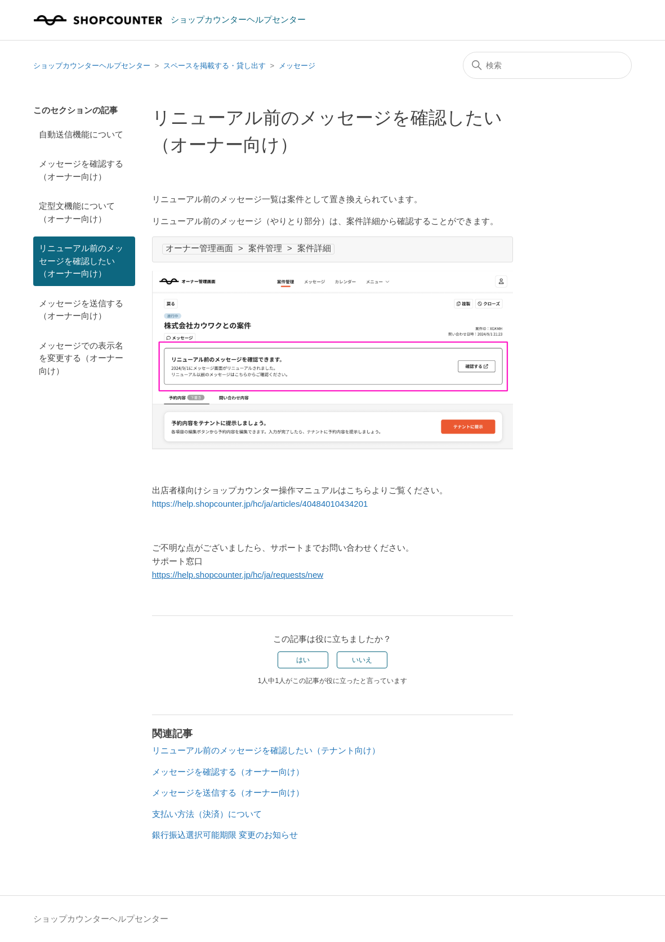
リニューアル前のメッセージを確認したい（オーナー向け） (81, 260)
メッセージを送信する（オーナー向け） (81, 309)
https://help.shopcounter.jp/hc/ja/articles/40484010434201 (260, 503)
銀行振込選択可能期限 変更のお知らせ (225, 835)
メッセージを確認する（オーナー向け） (81, 170)
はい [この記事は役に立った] (303, 660)
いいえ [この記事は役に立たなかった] (362, 660)
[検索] (547, 65)
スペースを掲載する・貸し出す (214, 65)
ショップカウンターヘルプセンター (91, 65)
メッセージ (297, 65)
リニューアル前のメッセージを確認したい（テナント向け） (266, 750)
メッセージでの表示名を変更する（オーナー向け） (81, 358)
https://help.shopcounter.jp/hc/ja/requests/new (237, 574)
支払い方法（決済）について (207, 814)
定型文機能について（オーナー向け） (77, 212)
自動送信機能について (81, 134)
